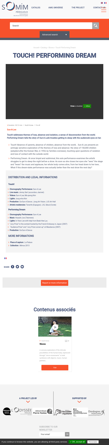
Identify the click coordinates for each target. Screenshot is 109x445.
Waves (43, 344)
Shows (51, 47)
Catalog (35, 7)
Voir (55, 367)
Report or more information (54, 282)
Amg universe (55, 7)
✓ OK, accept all (77, 442)
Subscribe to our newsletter (48, 428)
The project (78, 7)
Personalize (93, 442)
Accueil (36, 47)
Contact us (99, 7)
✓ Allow (87, 106)
